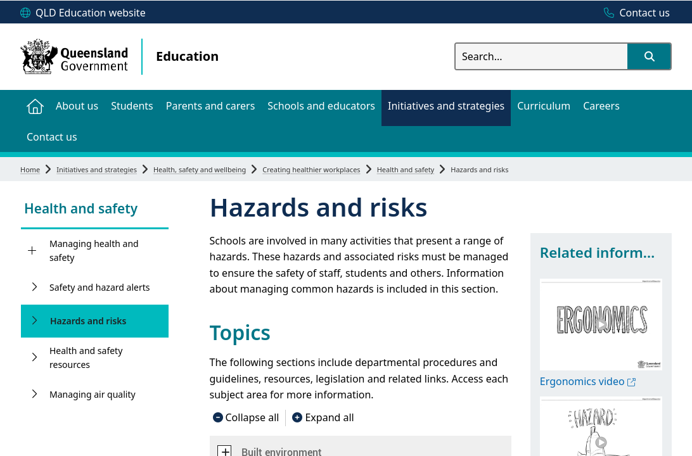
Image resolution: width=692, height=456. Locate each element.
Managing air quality (92, 394)
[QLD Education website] (83, 13)
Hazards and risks (88, 321)
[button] (648, 56)
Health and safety (406, 169)
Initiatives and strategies (96, 169)
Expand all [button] (329, 417)
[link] (95, 210)
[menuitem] (34, 105)
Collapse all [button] (252, 417)
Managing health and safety (94, 250)
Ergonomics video (588, 381)
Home (30, 169)
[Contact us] (634, 13)
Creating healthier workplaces (311, 169)
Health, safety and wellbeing (199, 169)
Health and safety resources (85, 357)
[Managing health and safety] (32, 250)
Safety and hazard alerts (99, 287)
